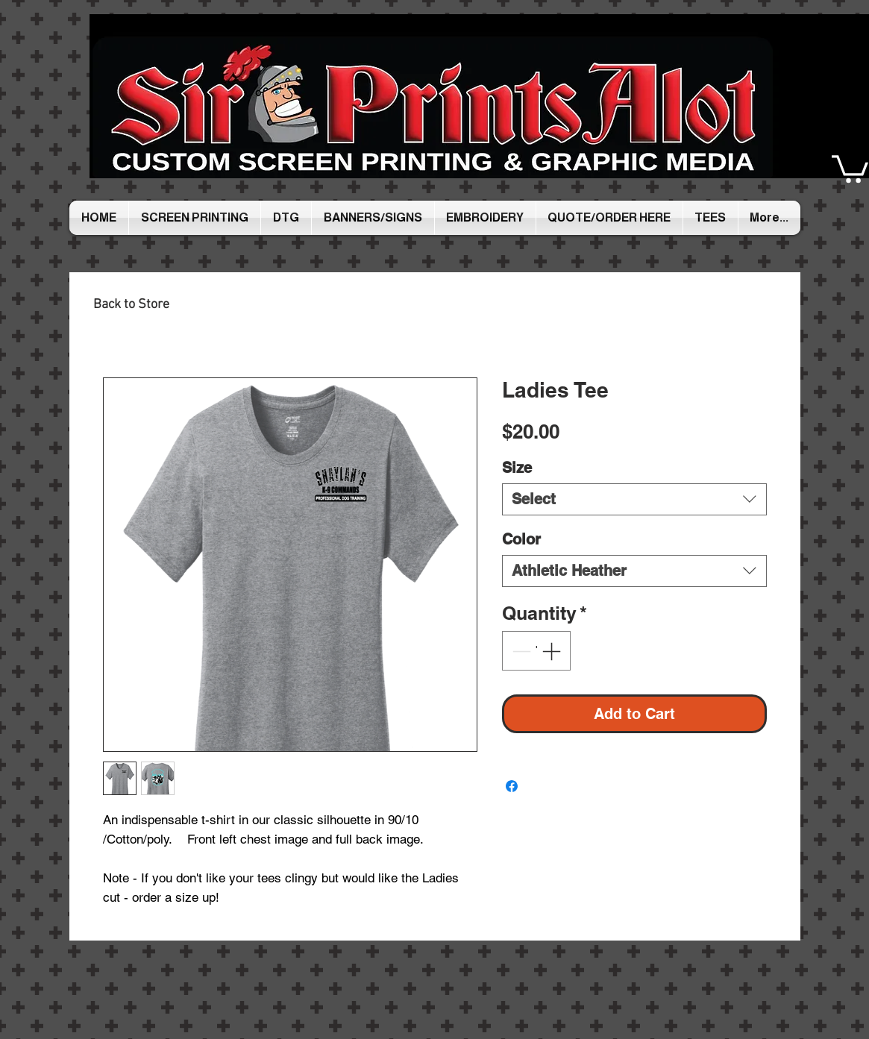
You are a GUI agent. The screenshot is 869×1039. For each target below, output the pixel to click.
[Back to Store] (131, 304)
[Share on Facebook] (512, 786)
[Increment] (552, 651)
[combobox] (634, 499)
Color (521, 539)
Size (517, 468)
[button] (850, 167)
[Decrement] (520, 651)
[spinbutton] (536, 651)
